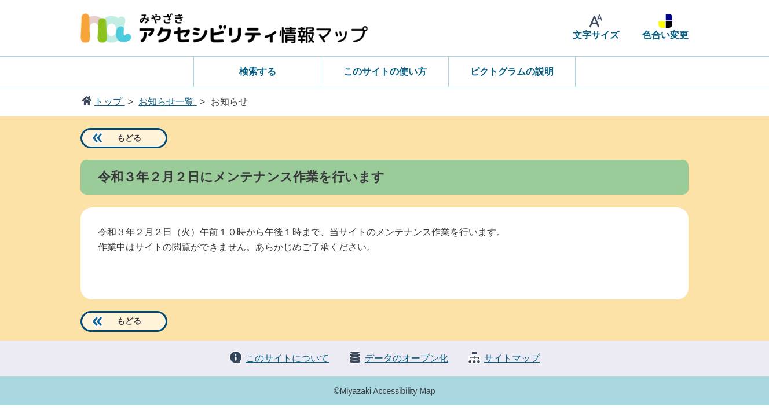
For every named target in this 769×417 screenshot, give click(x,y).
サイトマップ (512, 358)
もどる (129, 137)
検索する (257, 71)
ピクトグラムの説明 (512, 71)
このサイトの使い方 (385, 71)
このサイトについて (287, 358)
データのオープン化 (406, 358)
